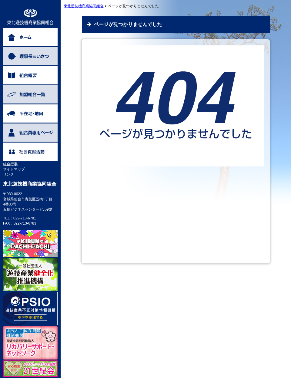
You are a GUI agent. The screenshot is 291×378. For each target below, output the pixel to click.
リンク (8, 174)
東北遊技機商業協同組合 (84, 6)
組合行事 (10, 164)
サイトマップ (14, 169)
